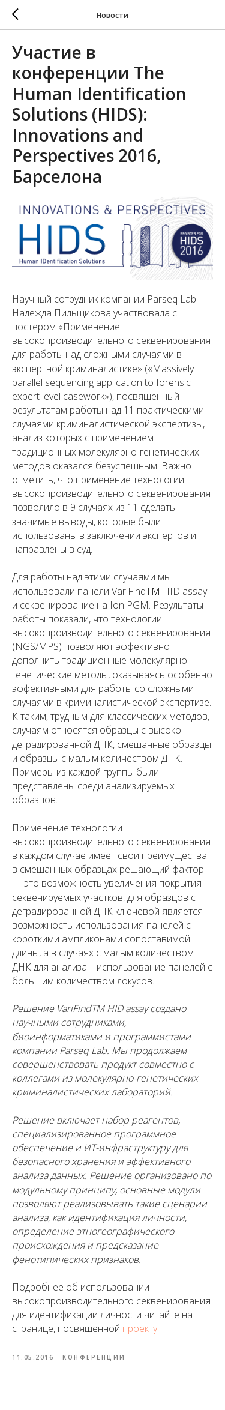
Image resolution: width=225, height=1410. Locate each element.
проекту (139, 1328)
